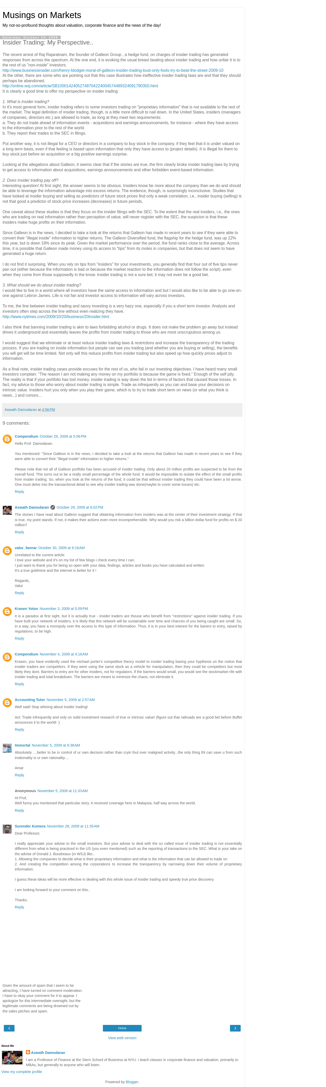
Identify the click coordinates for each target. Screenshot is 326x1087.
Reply (19, 492)
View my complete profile (21, 1072)
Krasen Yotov (26, 609)
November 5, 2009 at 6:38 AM (56, 745)
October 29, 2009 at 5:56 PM (63, 436)
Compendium (26, 436)
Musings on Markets (42, 15)
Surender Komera (30, 826)
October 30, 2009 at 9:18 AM (61, 548)
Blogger (132, 1082)
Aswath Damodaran (32, 507)
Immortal (22, 745)
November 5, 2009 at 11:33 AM (62, 791)
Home (122, 1028)
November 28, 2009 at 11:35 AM (73, 826)
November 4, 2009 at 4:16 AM (64, 654)
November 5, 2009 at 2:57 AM (71, 700)
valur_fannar (26, 548)
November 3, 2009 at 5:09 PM (63, 609)
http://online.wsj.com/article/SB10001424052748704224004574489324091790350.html (80, 86)
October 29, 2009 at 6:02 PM (80, 507)
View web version (122, 1038)
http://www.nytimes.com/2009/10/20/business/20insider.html (56, 316)
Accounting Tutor (30, 700)
